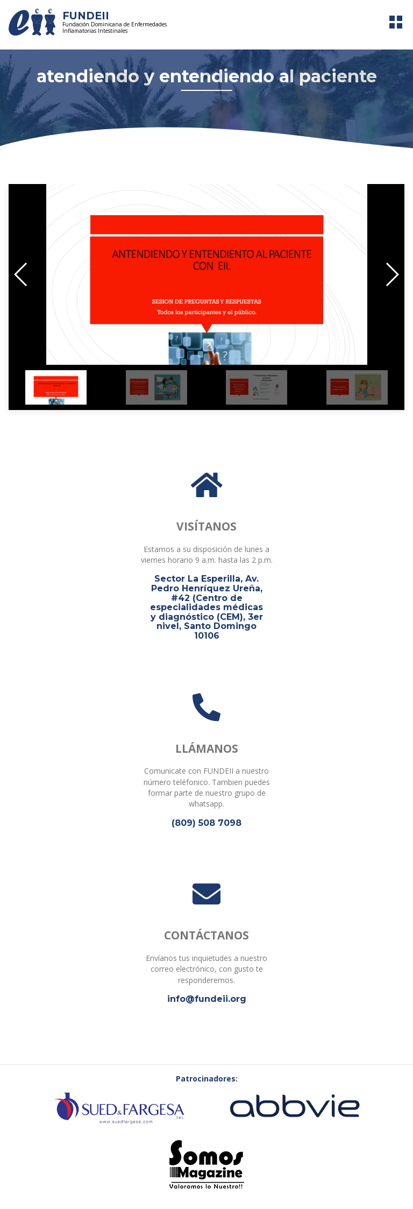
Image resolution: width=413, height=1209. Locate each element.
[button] (21, 274)
